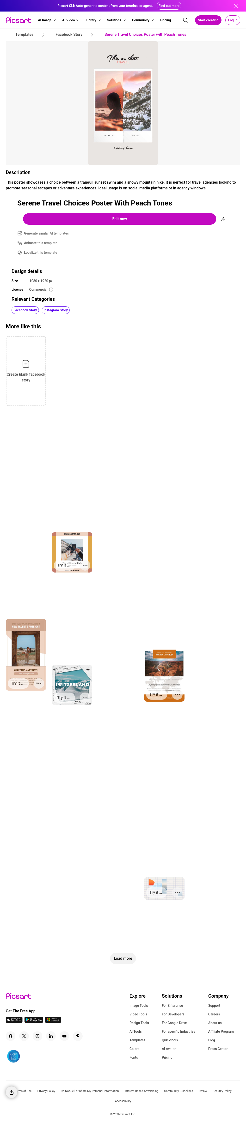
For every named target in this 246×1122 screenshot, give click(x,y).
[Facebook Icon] (10, 1036)
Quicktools (170, 1040)
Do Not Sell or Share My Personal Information (90, 1091)
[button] (47, 20)
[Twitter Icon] (24, 1036)
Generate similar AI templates (46, 233)
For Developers (173, 1014)
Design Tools (139, 1023)
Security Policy (222, 1091)
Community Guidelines (178, 1091)
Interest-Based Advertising (142, 1091)
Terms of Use (22, 1091)
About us (215, 1023)
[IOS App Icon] (14, 1021)
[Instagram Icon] (37, 1036)
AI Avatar (169, 1049)
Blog (211, 1040)
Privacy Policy (46, 1091)
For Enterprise (172, 1005)
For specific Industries (178, 1031)
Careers (214, 1014)
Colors (134, 1049)
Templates (137, 1040)
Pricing (167, 1057)
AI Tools (135, 1031)
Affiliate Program (221, 1031)
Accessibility (123, 1101)
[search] (185, 20)
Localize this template (40, 252)
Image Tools (138, 1005)
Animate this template (40, 243)
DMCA (203, 1091)
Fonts (133, 1057)
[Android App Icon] (34, 1021)
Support (214, 1005)
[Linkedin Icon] (51, 1036)
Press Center (218, 1049)
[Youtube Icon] (64, 1036)
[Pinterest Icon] (78, 1036)
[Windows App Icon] (53, 1021)
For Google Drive (174, 1023)
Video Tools (138, 1014)
